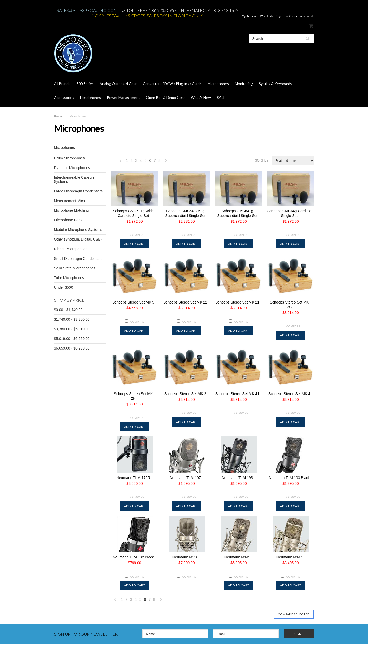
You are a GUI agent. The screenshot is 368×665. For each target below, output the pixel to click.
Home (58, 116)
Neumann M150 (185, 557)
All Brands (62, 83)
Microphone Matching (71, 210)
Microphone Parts (68, 220)
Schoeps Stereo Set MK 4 (289, 394)
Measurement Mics (69, 201)
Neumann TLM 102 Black (133, 557)
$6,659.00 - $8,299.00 (72, 348)
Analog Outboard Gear (118, 83)
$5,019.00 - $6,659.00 (72, 339)
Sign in (280, 16)
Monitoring (244, 83)
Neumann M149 (237, 557)
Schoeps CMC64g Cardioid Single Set (289, 213)
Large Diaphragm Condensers (78, 191)
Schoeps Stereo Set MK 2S (289, 304)
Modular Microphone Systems (78, 230)
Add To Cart (134, 244)
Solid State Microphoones (75, 268)
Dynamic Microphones (72, 168)
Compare (137, 235)
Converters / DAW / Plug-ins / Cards (172, 83)
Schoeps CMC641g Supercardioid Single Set (237, 213)
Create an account (301, 16)
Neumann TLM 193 (237, 478)
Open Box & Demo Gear (165, 97)
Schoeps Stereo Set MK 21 (237, 302)
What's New (201, 97)
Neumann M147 (289, 557)
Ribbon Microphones (70, 249)
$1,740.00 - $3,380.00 (72, 319)
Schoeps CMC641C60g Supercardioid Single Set (185, 213)
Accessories (64, 97)
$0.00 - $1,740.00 (68, 310)
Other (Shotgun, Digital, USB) (78, 239)
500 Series (85, 83)
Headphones (90, 97)
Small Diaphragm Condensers (78, 258)
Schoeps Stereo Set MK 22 (185, 302)
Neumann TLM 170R (133, 478)
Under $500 (63, 287)
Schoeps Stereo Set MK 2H (133, 396)
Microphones (218, 83)
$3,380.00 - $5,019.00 (72, 329)
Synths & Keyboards (275, 83)
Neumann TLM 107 (185, 478)
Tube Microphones (69, 278)
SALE (221, 97)
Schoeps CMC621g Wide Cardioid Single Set (133, 213)
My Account (249, 16)
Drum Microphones (69, 158)
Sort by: (262, 160)
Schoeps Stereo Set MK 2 (185, 394)
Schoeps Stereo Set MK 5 (133, 302)
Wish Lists (266, 16)
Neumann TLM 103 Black (289, 478)
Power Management (123, 97)
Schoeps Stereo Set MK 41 (237, 394)
